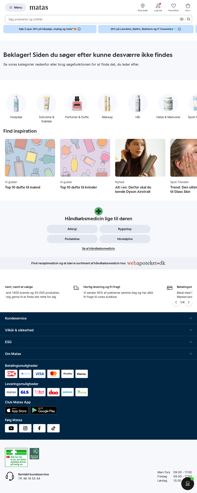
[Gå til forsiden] (39, 7)
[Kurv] (188, 7)
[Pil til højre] (188, 302)
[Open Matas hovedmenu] (15, 7)
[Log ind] (158, 7)
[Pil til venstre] (176, 302)
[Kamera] (181, 19)
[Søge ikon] (188, 19)
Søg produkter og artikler (25, 19)
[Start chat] (187, 483)
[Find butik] (142, 7)
